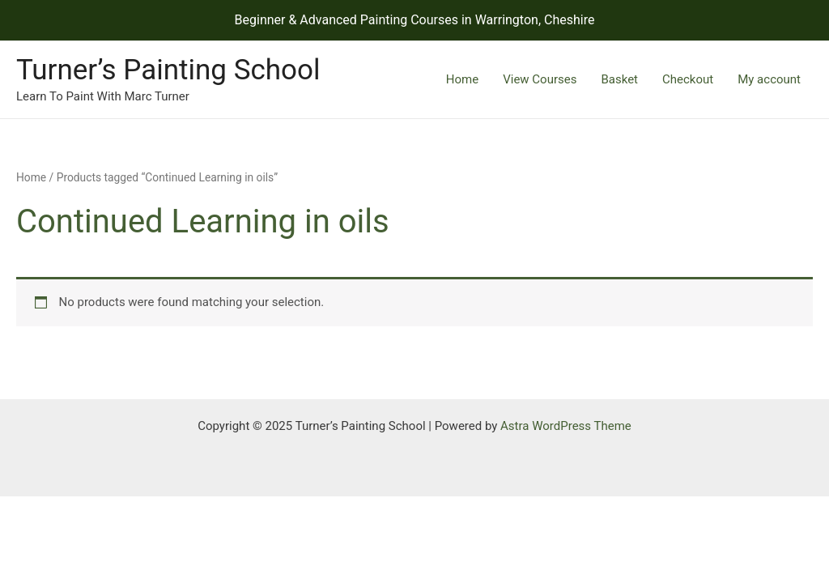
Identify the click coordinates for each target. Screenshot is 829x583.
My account (769, 79)
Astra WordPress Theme (565, 426)
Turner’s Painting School (168, 70)
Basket (619, 79)
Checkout (687, 79)
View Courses (539, 79)
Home (462, 79)
